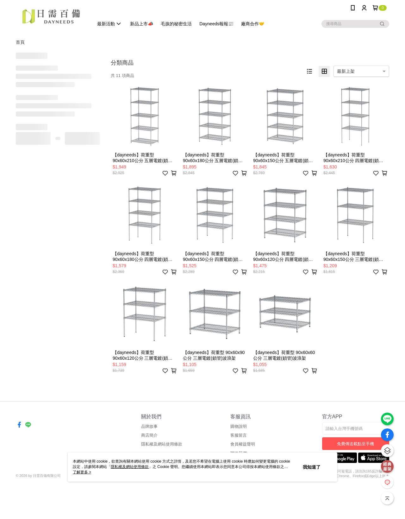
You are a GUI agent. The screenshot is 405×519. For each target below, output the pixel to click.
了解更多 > (82, 472)
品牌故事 (149, 426)
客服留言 (238, 435)
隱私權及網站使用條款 (161, 444)
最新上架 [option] (346, 71)
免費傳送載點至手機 (355, 443)
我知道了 (312, 467)
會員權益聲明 (242, 444)
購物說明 (238, 426)
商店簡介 (149, 435)
